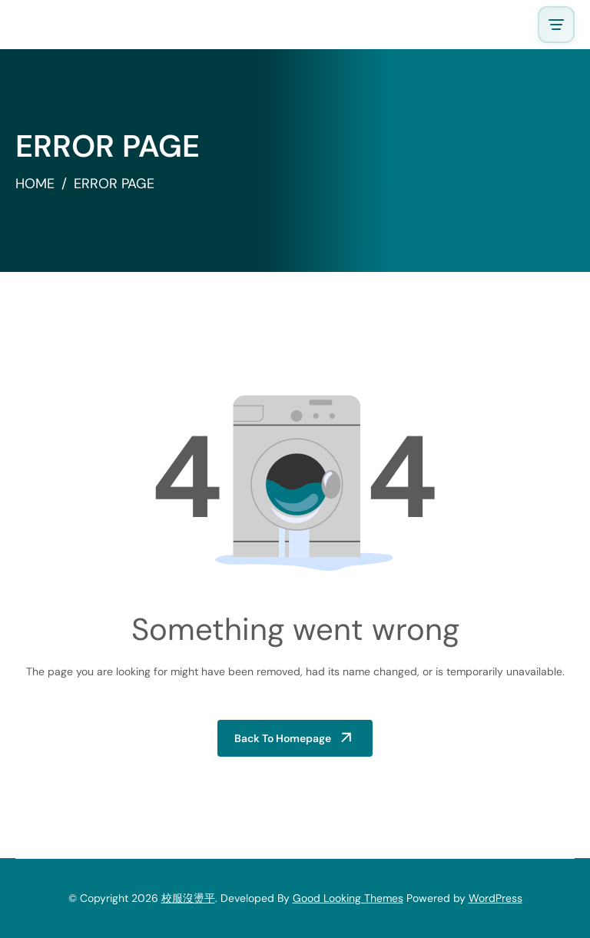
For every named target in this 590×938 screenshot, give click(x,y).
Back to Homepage (282, 738)
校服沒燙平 (188, 898)
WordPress (495, 898)
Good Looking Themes (348, 898)
